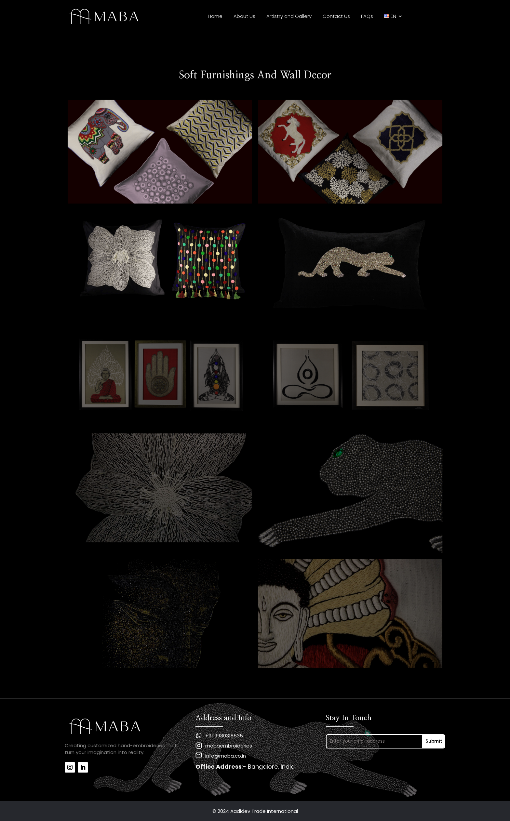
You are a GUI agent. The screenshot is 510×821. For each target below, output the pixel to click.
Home (215, 17)
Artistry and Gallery (289, 17)
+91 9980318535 (224, 735)
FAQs (367, 17)
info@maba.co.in (225, 755)
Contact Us (336, 17)
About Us (244, 17)
